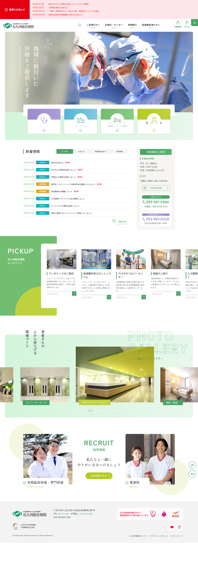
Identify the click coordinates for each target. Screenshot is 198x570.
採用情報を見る (99, 503)
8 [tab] (119, 438)
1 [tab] (78, 438)
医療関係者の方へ (151, 25)
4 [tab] (96, 438)
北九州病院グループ (138, 563)
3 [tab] (90, 438)
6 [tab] (107, 438)
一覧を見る (122, 249)
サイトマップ (177, 563)
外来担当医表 (156, 197)
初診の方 (44, 133)
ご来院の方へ (93, 25)
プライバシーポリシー (159, 563)
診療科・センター (114, 25)
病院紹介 (132, 25)
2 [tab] (84, 438)
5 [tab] (101, 438)
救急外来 (80, 133)
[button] (24, 330)
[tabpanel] (99, 407)
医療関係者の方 (154, 133)
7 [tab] (113, 438)
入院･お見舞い (117, 133)
